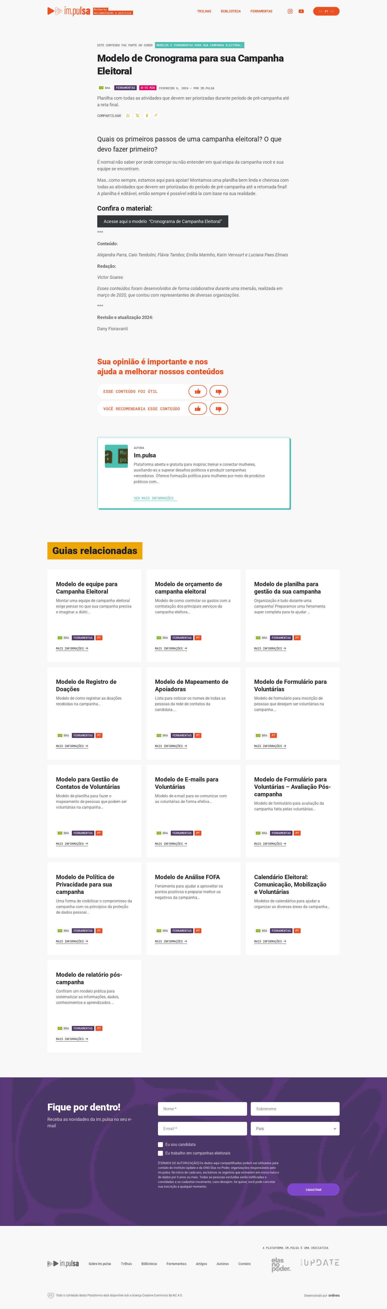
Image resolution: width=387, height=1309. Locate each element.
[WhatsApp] (128, 115)
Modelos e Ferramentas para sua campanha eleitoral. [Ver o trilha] (199, 45)
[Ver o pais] (104, 87)
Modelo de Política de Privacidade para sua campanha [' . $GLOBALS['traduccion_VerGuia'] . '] (85, 884)
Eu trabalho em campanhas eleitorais (197, 1153)
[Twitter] (137, 115)
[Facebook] (147, 115)
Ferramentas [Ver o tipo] (125, 87)
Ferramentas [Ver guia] (83, 638)
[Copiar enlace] (156, 115)
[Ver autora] (116, 456)
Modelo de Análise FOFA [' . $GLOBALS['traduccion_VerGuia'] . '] (187, 877)
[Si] (198, 391)
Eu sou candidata (180, 1144)
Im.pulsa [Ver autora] (207, 88)
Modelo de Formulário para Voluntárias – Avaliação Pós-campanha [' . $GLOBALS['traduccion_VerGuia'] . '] (292, 787)
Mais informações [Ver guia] (72, 648)
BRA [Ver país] (63, 638)
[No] (219, 391)
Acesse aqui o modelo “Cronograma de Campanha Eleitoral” (163, 221)
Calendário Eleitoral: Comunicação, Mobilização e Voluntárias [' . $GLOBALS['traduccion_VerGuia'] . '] (290, 884)
